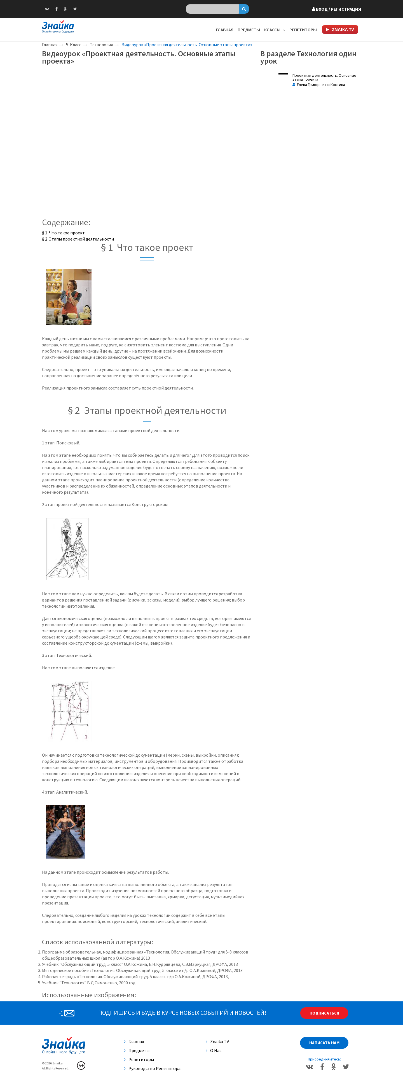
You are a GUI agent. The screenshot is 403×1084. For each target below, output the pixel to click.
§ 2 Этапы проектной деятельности (78, 239)
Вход (336, 9)
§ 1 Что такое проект (63, 233)
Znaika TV (217, 1041)
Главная (224, 29)
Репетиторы (303, 29)
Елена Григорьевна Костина (318, 84)
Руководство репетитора (152, 1068)
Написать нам (324, 1042)
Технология (101, 44)
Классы (274, 29)
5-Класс (73, 44)
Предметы (249, 29)
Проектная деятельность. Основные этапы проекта (324, 77)
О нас (213, 1050)
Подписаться (324, 1013)
